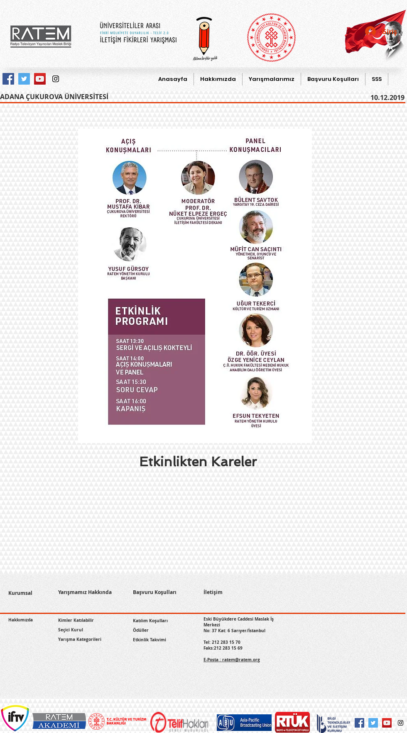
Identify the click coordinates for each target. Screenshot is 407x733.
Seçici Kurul (70, 630)
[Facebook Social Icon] (359, 723)
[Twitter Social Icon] (373, 723)
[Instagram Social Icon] (400, 723)
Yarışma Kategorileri (79, 639)
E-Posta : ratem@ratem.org (232, 659)
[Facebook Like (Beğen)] (28, 632)
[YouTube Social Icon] (387, 723)
